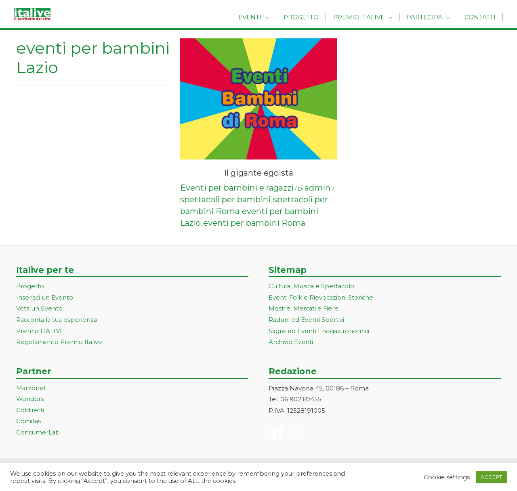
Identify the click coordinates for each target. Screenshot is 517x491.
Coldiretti (30, 411)
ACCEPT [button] (491, 477)
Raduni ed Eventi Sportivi (307, 320)
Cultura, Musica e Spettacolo (312, 286)
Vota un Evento (39, 309)
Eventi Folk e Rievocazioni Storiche (322, 298)
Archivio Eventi (291, 342)
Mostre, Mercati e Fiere (304, 309)
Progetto (308, 17)
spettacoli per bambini (225, 199)
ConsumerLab (38, 433)
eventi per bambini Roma (254, 223)
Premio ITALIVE (40, 332)
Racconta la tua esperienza (58, 320)
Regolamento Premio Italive (59, 342)
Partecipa (427, 17)
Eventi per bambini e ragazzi (237, 188)
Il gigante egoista (258, 173)
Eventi (258, 17)
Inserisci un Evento (45, 298)
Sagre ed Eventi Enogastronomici (319, 332)
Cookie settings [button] (447, 477)
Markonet (31, 388)
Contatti (480, 17)
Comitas (28, 422)
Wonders (30, 400)
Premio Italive (363, 17)
